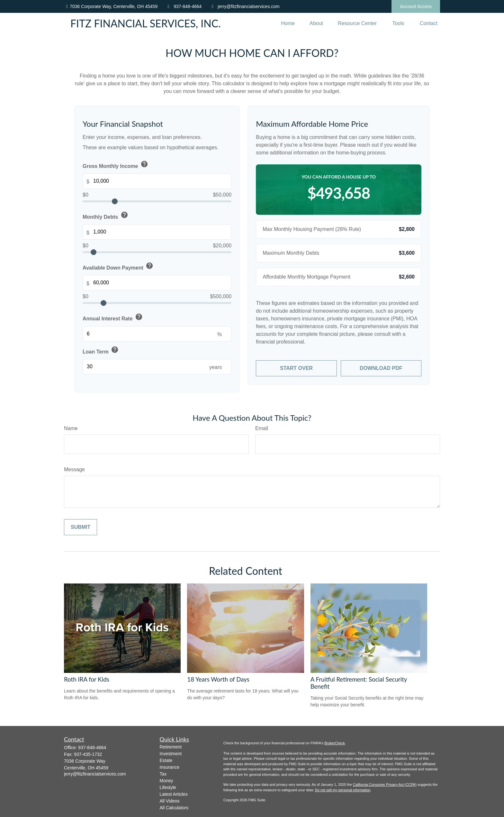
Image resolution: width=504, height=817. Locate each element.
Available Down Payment (119, 266)
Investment (171, 753)
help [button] (144, 164)
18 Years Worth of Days (218, 679)
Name (71, 428)
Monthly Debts (106, 215)
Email (261, 428)
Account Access (416, 6)
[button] (287, 23)
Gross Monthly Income (116, 164)
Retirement (171, 746)
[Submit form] (80, 527)
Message (74, 469)
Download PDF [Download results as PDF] (381, 368)
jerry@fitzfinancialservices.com (244, 6)
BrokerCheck (334, 743)
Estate (166, 760)
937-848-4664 (184, 6)
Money (166, 780)
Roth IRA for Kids (86, 679)
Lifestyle (168, 787)
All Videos (170, 800)
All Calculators (174, 807)
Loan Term (101, 350)
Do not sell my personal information (342, 790)
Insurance (169, 767)
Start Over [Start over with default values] (296, 368)
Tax (163, 773)
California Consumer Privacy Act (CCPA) (385, 784)
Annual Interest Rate (113, 317)
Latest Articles (174, 794)
